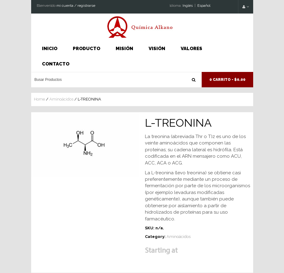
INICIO (49, 48)
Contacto (55, 64)
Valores (191, 48)
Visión (157, 48)
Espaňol (203, 5)
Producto (86, 48)
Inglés (188, 5)
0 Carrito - (227, 79)
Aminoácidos (61, 99)
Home (39, 99)
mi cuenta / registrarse (75, 5)
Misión (124, 48)
